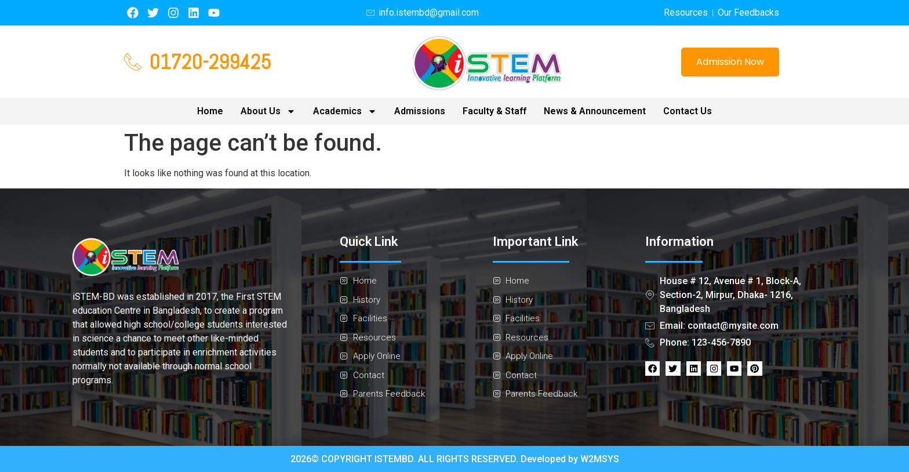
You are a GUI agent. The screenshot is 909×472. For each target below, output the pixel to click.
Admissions (419, 111)
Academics (345, 111)
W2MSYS (599, 458)
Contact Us (687, 111)
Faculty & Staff (494, 111)
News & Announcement (595, 111)
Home (210, 111)
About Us (268, 111)
